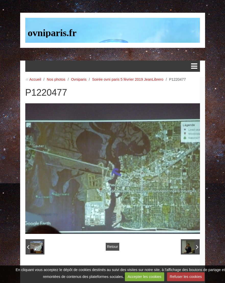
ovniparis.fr (52, 32)
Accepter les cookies (144, 277)
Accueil (35, 79)
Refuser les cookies (186, 277)
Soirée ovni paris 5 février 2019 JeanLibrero (127, 79)
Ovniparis (79, 79)
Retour (112, 247)
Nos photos (56, 79)
